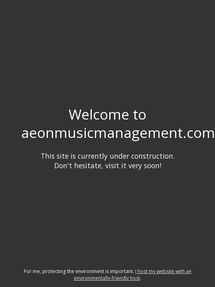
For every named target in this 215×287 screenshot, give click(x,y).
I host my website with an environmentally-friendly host (132, 274)
